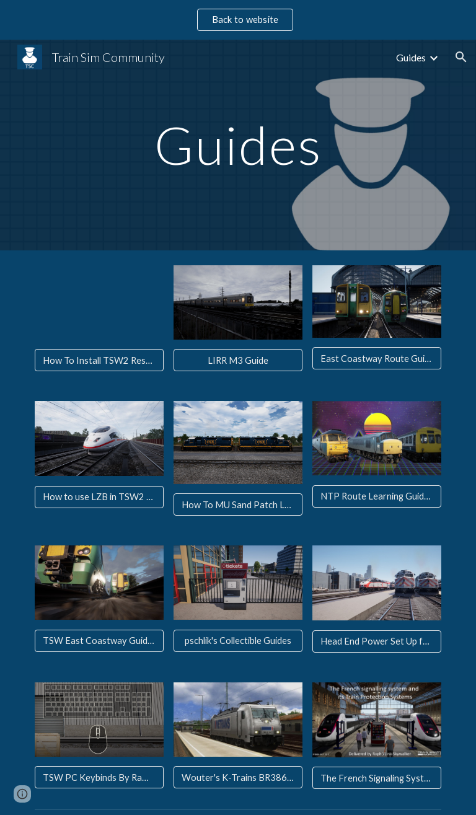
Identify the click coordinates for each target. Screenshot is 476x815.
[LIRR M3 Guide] (237, 360)
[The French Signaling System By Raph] (376, 778)
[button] (461, 57)
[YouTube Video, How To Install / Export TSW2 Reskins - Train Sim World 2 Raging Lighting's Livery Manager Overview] (99, 302)
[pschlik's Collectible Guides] (237, 641)
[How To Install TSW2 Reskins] (98, 360)
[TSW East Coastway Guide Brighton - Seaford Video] (98, 641)
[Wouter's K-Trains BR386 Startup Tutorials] (237, 777)
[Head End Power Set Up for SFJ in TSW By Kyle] (376, 641)
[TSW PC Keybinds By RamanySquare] (98, 777)
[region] (238, 20)
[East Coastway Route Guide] (376, 358)
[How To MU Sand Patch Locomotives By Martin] (237, 504)
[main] (237, 144)
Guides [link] (411, 57)
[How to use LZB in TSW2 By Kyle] (98, 497)
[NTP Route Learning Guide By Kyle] (376, 496)
